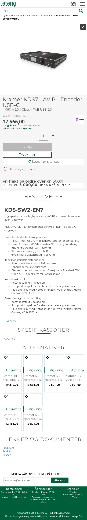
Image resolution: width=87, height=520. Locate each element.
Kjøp (27, 146)
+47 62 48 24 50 (20, 493)
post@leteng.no (18, 497)
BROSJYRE (11, 321)
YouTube (73, 497)
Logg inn (8, 125)
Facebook (68, 494)
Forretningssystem (15, 516)
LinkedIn (78, 494)
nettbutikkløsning (39, 516)
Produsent (8, 448)
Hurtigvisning (13, 370)
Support (7, 455)
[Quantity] (43, 135)
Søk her (27, 128)
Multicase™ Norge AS (70, 516)
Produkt (27, 154)
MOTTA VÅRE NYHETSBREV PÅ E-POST (35, 474)
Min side (73, 492)
